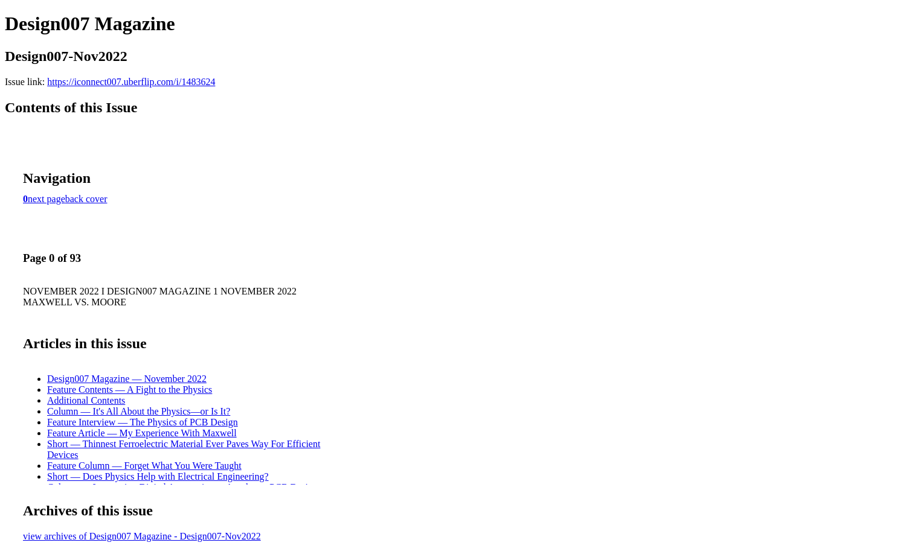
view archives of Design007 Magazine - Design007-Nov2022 (142, 536)
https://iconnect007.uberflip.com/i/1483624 (131, 82)
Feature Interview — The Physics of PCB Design (142, 422)
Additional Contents (86, 400)
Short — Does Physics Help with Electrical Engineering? (158, 476)
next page (46, 199)
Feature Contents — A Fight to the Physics (129, 389)
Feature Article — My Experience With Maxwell (142, 433)
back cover (86, 199)
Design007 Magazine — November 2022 (127, 379)
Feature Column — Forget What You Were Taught (144, 465)
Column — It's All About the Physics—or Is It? (138, 411)
